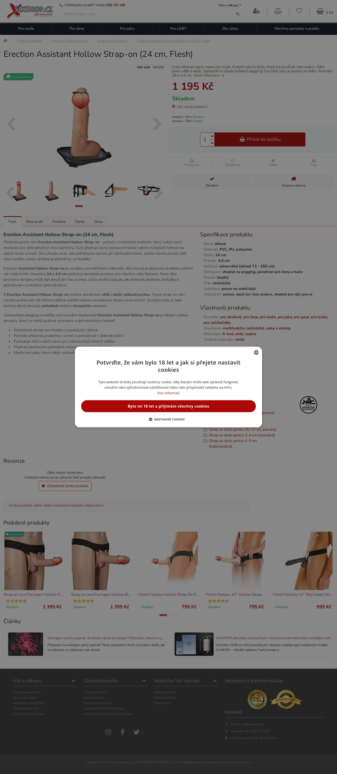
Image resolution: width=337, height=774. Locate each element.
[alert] (168, 387)
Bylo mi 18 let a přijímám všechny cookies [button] (168, 406)
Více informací (168, 393)
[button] (168, 419)
